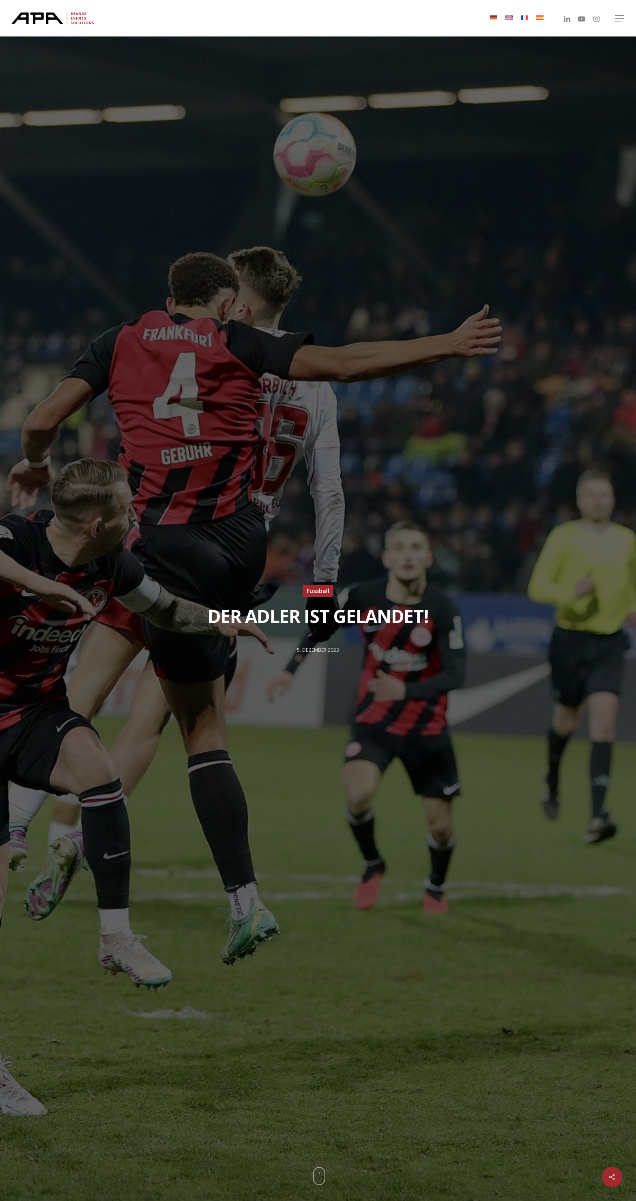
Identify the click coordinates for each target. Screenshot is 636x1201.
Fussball (318, 591)
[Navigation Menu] (620, 18)
